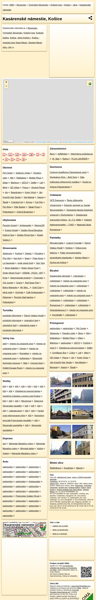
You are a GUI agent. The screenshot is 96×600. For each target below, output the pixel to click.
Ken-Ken (17, 258)
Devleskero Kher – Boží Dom (63, 177)
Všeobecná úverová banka (27, 391)
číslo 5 (53, 348)
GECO (25, 183)
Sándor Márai (81, 258)
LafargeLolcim (15, 411)
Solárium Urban (23, 173)
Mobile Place (35, 178)
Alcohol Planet (38, 187)
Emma (29, 202)
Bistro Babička (11, 268)
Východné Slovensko (38, 5)
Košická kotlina (74, 488)
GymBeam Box (59, 353)
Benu (52, 154)
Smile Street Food (11, 273)
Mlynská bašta (27, 448)
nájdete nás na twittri (60, 526)
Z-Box (72, 353)
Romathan (24, 353)
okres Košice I (24, 38)
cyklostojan (78, 276)
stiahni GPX (54, 484)
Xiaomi (40, 197)
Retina (65, 159)
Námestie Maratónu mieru (21, 444)
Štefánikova (55, 468)
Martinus (15, 183)
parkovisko (8, 467)
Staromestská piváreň (20, 278)
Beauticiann (16, 192)
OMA (11, 5)
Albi (11, 178)
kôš (4, 386)
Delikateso (21, 178)
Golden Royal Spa (25, 235)
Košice (67, 5)
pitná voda (7, 292)
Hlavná (79, 468)
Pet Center (8, 173)
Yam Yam (40, 263)
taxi (4, 444)
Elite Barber (19, 207)
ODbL (79, 588)
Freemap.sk (54, 142)
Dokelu (28, 253)
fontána (68, 248)
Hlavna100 (39, 225)
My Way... (24, 287)
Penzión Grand (10, 225)
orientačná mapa (27, 325)
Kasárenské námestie (60, 276)
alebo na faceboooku (60, 530)
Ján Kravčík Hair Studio (61, 362)
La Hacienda (9, 263)
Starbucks (7, 253)
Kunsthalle (57, 315)
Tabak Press (34, 207)
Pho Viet (7, 258)
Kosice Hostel (11, 230)
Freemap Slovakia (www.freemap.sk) (64, 591)
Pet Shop (7, 207)
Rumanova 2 (56, 305)
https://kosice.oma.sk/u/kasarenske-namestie (78, 142)
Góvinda (19, 292)
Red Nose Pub (32, 283)
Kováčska (68, 468)
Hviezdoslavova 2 (58, 310)
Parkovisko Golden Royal (27, 496)
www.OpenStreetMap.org (80, 586)
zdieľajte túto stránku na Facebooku (63, 568)
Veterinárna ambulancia (82, 154)
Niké (25, 363)
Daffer (34, 183)
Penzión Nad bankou (24, 297)
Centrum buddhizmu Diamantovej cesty (68, 172)
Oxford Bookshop (25, 212)
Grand (19, 283)
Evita (5, 278)
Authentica (24, 358)
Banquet (54, 367)
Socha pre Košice (58, 262)
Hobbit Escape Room (13, 368)
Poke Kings (38, 258)
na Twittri (53, 570)
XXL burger (8, 283)
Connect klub (36, 363)
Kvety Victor (30, 192)
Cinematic (38, 278)
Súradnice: (54, 481)
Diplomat (7, 297)
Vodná (40, 448)
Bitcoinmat (26, 401)
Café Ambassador (34, 292)
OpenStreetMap (41, 142)
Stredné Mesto (35, 43)
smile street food (25, 263)
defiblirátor (63, 154)
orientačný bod (31, 320)
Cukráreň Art (17, 202)
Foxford (18, 253)
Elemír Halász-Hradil (34, 316)
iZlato (5, 183)
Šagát (5, 202)
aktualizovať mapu (64, 477)
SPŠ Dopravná (57, 200)
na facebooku (68, 566)
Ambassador (25, 225)
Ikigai (27, 258)
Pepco (25, 187)
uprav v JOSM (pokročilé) (81, 477)
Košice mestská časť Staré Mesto (69, 490)
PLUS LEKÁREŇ (79, 159)
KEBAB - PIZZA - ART (32, 273)
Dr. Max (55, 159)
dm (6, 192)
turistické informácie (12, 316)
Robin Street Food (30, 268)
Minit (5, 187)
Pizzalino (39, 253)
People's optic (68, 333)
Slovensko (21, 5)
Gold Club (37, 287)
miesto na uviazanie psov (21, 344)
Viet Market (29, 197)
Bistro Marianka (10, 287)
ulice (75, 5)
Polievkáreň (8, 212)
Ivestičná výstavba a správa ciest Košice (21, 396)
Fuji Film (39, 202)
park (5, 344)
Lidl (41, 183)
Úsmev (23, 348)
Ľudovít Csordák (74, 243)
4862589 (53, 479)
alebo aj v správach (60, 534)
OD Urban (15, 187)
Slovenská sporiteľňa (12, 425)
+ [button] (6, 82)
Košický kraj (56, 5)
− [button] (6, 86)
